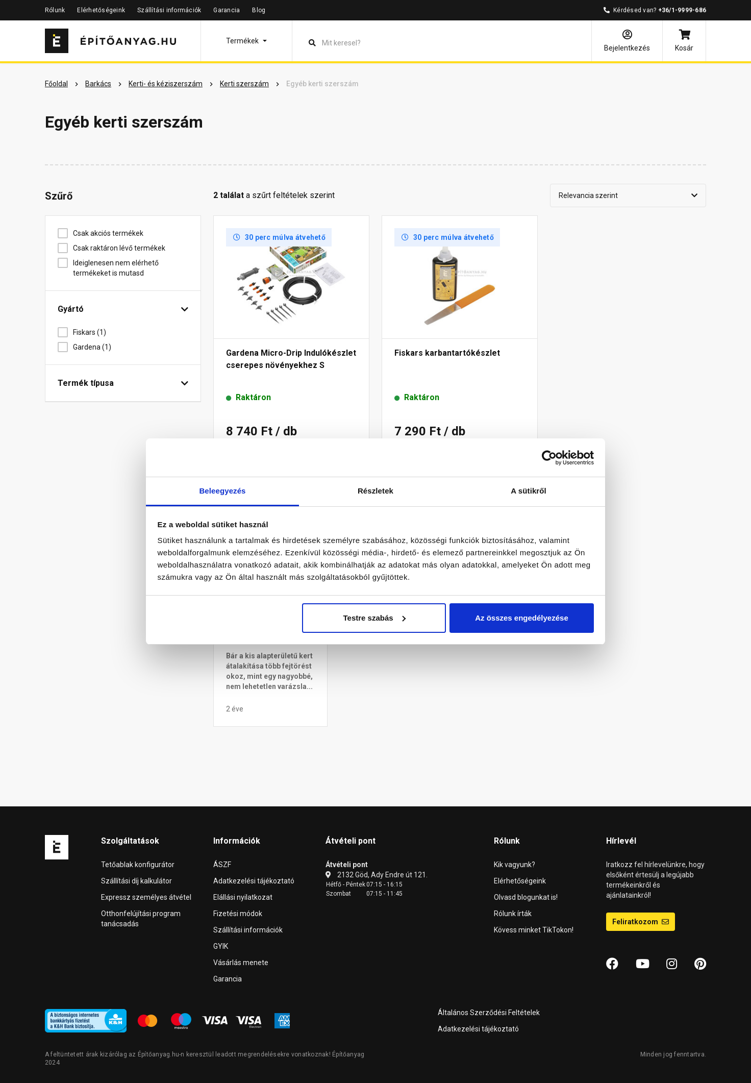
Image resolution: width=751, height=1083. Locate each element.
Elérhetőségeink (101, 10)
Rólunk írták (513, 913)
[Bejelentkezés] (627, 40)
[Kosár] (684, 40)
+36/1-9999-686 (682, 10)
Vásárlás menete (240, 962)
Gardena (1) (96, 347)
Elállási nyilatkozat (242, 897)
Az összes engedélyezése (521, 617)
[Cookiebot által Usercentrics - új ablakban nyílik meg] (549, 457)
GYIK (220, 946)
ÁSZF (222, 864)
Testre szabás (374, 617)
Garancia (226, 10)
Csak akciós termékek (112, 233)
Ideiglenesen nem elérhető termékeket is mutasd (116, 268)
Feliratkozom (640, 922)
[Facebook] (612, 964)
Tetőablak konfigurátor (137, 864)
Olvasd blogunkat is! (526, 897)
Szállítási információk (169, 10)
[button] (246, 40)
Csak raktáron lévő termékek (123, 248)
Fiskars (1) (93, 332)
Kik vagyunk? (514, 864)
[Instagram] (671, 964)
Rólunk (55, 10)
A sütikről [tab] (528, 490)
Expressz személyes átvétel (146, 897)
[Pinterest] (700, 964)
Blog (258, 10)
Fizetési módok (237, 913)
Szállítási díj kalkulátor (136, 881)
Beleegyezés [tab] (222, 490)
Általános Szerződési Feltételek (489, 1012)
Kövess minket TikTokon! (533, 930)
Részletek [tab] (375, 490)
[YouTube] (642, 964)
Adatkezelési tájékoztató (253, 881)
